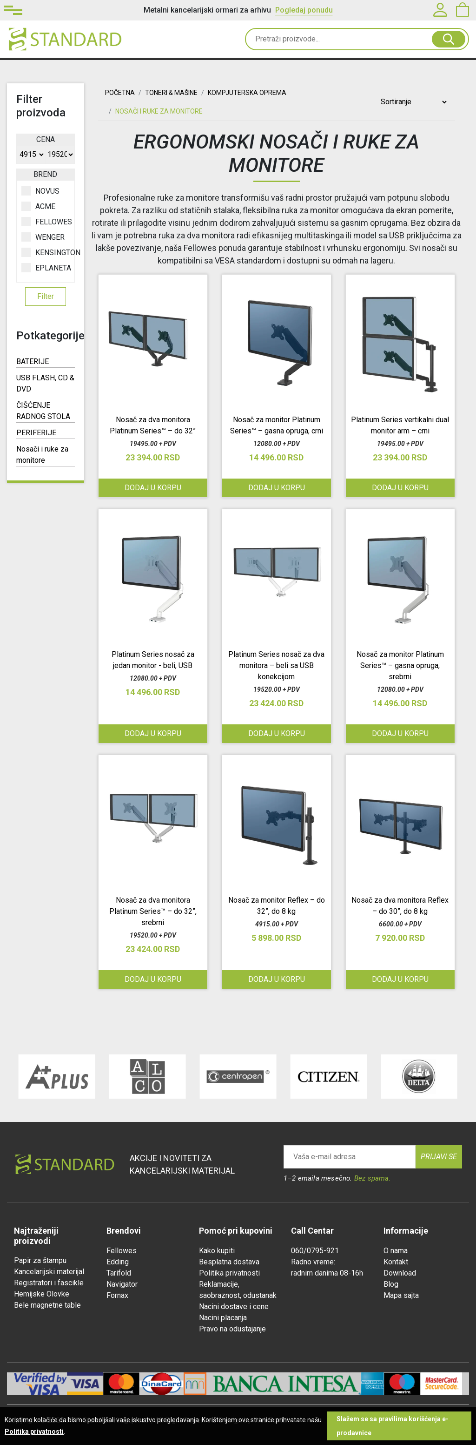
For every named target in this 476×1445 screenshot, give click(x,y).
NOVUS (40, 191)
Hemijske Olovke (41, 1294)
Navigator (122, 1284)
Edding (117, 1261)
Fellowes (121, 1250)
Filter (45, 296)
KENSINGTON (45, 252)
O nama (395, 1250)
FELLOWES (45, 221)
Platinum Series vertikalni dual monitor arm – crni (400, 425)
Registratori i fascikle (49, 1282)
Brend (45, 174)
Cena (45, 139)
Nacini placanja (223, 1317)
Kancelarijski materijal (49, 1271)
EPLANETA (45, 267)
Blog (390, 1284)
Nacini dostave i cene (234, 1306)
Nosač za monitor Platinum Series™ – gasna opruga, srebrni (400, 665)
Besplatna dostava (229, 1261)
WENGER (43, 237)
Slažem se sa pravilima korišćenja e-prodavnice (393, 1426)
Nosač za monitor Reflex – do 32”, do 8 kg (276, 906)
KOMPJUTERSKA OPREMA (247, 92)
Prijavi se (439, 1156)
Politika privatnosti (229, 1273)
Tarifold (118, 1273)
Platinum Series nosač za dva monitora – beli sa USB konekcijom (276, 665)
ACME (38, 206)
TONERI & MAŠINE (171, 92)
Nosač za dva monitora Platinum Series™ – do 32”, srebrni (153, 911)
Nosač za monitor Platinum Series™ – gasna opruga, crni (276, 425)
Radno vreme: (313, 1261)
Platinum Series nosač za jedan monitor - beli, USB (153, 660)
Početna (120, 92)
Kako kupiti (217, 1250)
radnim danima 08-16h (327, 1273)
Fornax (117, 1295)
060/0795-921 (315, 1250)
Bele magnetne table (47, 1305)
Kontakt (395, 1261)
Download (399, 1273)
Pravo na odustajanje (232, 1328)
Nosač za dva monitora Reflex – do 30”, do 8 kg (400, 906)
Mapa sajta (401, 1295)
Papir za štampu (40, 1260)
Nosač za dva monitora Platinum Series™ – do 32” (153, 425)
